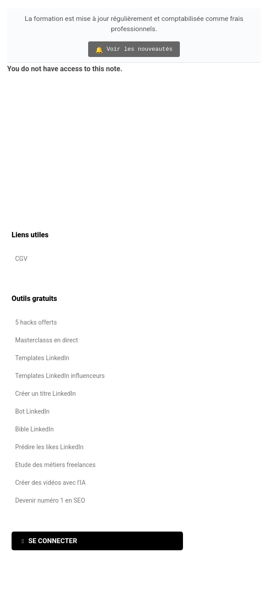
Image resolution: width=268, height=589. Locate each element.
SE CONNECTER (49, 541)
